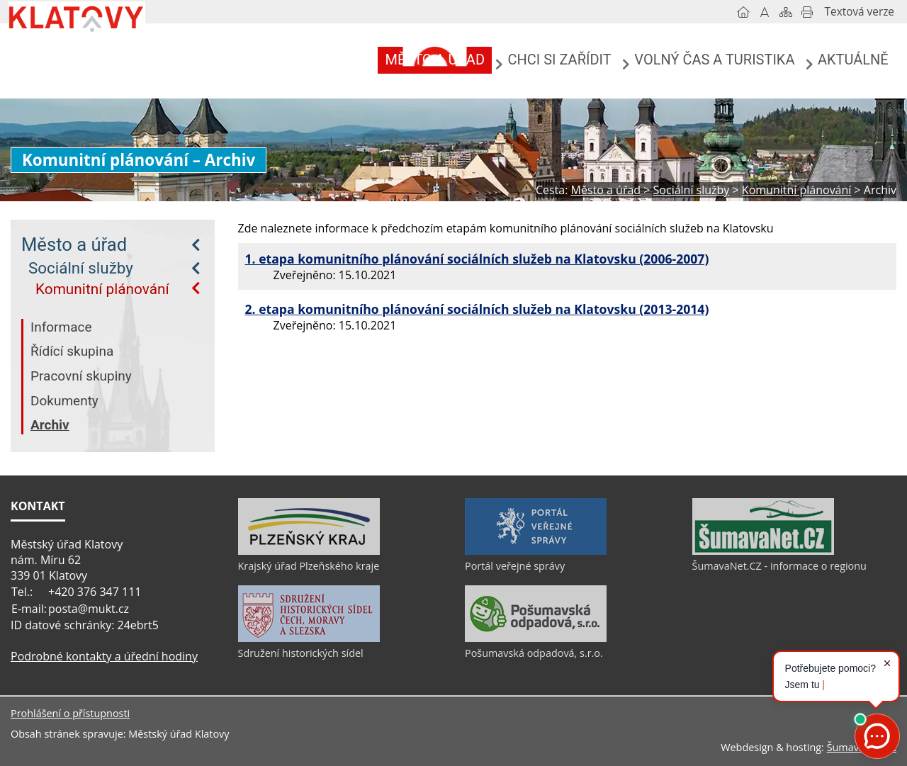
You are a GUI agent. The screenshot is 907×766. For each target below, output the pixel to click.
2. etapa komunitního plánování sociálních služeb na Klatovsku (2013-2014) (477, 308)
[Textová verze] (859, 12)
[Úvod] (743, 12)
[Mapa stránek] (785, 12)
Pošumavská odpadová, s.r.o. (534, 653)
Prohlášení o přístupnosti (70, 713)
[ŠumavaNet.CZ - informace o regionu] (763, 551)
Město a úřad (74, 244)
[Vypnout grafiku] (764, 12)
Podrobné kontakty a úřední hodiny (104, 656)
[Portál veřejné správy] (536, 551)
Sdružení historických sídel (301, 653)
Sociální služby (80, 268)
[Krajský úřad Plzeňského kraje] (309, 551)
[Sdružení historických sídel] (309, 638)
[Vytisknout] (807, 12)
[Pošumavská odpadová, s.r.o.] (536, 638)
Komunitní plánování (102, 289)
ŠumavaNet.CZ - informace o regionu (779, 566)
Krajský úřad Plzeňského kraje (309, 566)
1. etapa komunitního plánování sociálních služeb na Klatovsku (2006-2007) (477, 258)
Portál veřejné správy (515, 566)
